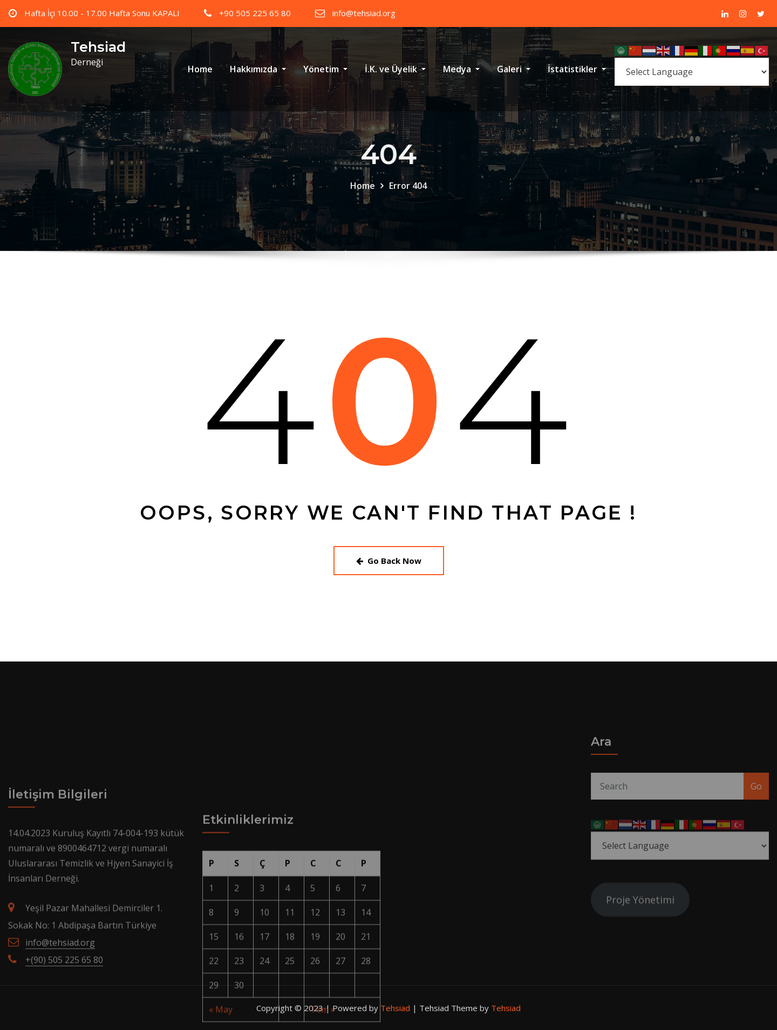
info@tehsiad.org (364, 13)
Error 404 (408, 202)
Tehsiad (98, 46)
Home (200, 69)
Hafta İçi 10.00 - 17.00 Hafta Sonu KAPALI (102, 13)
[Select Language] (692, 72)
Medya (461, 69)
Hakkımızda (258, 69)
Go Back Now (388, 560)
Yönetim (325, 69)
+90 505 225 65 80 (255, 13)
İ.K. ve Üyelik (395, 69)
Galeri (513, 69)
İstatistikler (577, 69)
